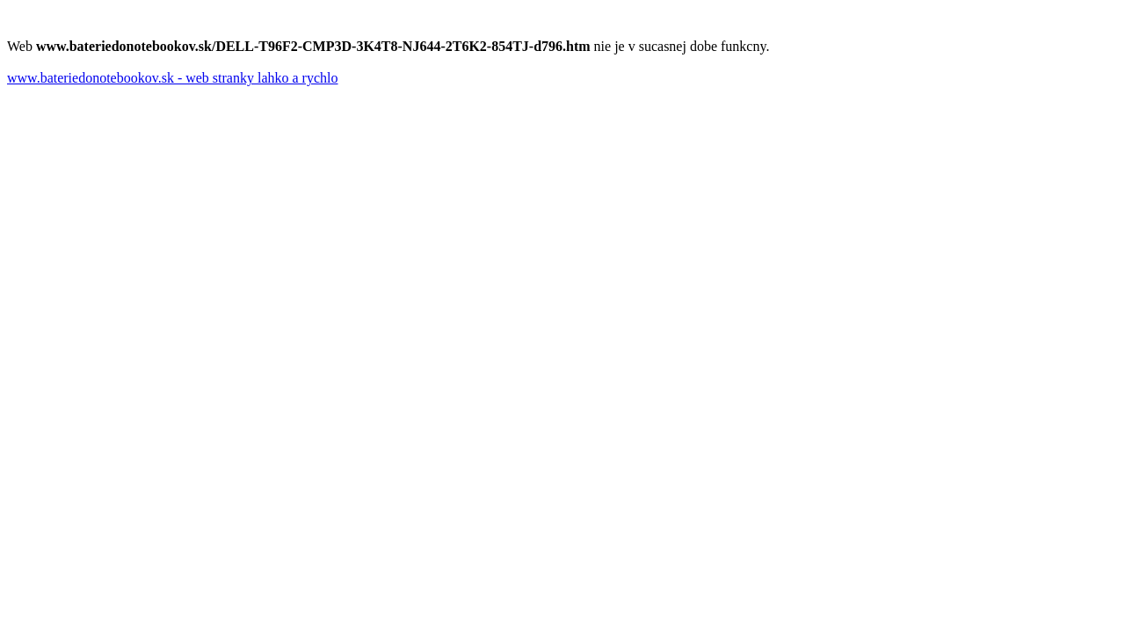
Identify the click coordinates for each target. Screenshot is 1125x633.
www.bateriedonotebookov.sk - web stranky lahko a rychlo (172, 77)
